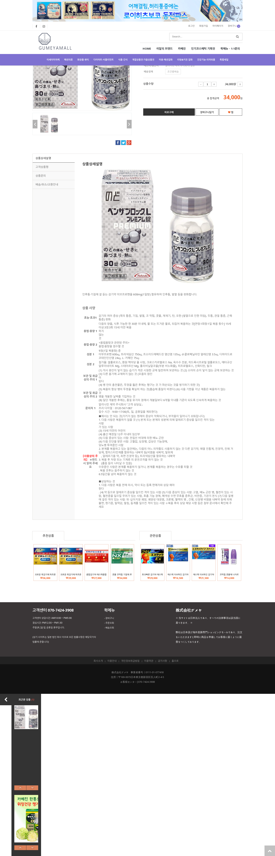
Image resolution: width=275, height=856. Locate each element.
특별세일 (224, 59)
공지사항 (162, 661)
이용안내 (111, 661)
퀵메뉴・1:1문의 (230, 48)
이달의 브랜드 (164, 48)
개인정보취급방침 (130, 661)
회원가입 (203, 25)
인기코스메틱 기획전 (203, 48)
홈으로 (175, 661)
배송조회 (109, 627)
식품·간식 (123, 59)
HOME (147, 48)
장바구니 (234, 26)
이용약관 (148, 661)
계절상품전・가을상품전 (143, 59)
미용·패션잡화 (166, 59)
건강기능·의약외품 (206, 59)
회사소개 (98, 661)
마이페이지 (217, 25)
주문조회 (109, 623)
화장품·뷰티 (83, 59)
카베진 (182, 48)
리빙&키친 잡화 (185, 59)
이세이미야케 (53, 59)
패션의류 (68, 59)
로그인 (191, 25)
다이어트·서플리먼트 (104, 59)
